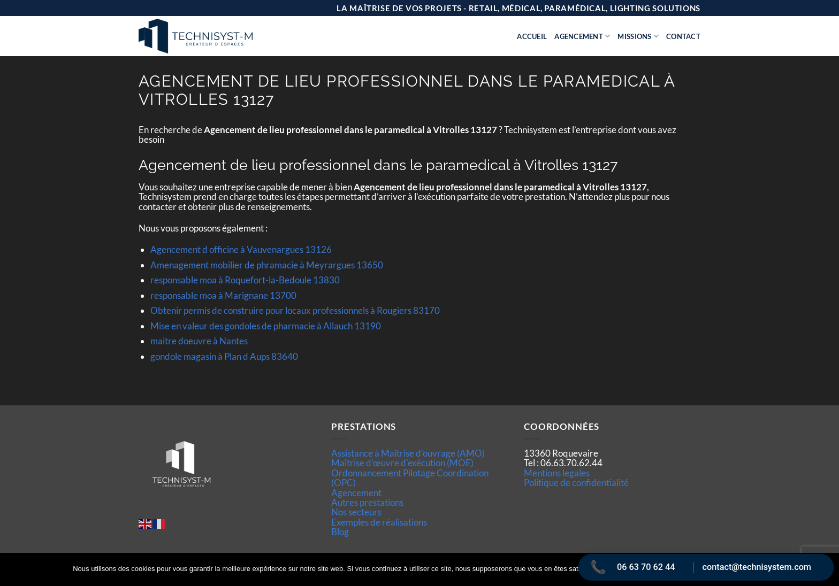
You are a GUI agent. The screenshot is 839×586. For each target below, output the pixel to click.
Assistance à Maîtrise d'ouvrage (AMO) (408, 453)
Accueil (532, 36)
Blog (340, 531)
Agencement (582, 36)
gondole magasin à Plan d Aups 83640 (224, 356)
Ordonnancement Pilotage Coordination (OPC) (410, 477)
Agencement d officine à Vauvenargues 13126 (241, 249)
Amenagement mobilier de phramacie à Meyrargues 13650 (266, 265)
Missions (638, 36)
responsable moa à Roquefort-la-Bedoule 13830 (245, 280)
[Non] (824, 572)
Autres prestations (367, 502)
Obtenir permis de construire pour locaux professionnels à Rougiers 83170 (295, 310)
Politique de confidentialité (576, 482)
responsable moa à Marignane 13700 (223, 295)
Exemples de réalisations (379, 522)
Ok (613, 569)
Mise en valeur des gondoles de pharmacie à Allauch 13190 (265, 325)
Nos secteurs (356, 512)
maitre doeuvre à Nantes (199, 340)
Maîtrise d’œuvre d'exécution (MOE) (402, 462)
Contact (683, 36)
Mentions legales (557, 473)
